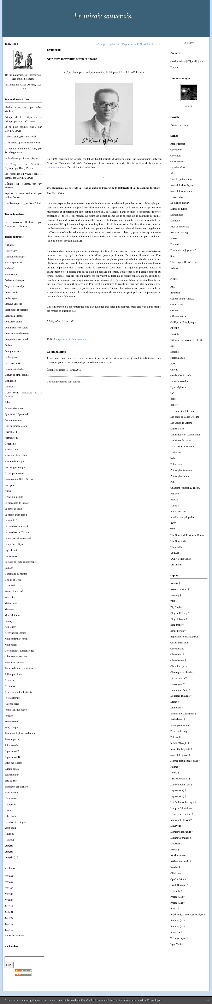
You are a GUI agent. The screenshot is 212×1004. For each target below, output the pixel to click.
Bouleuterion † (178, 630)
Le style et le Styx (14, 544)
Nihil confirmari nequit (16, 638)
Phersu (173, 238)
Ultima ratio (11, 798)
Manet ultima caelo (14, 591)
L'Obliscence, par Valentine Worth (22, 142)
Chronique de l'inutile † (182, 672)
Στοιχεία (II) (11, 851)
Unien (8, 810)
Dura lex (9, 386)
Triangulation (11, 792)
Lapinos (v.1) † (178, 790)
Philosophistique (13, 674)
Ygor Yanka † (177, 944)
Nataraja (9, 621)
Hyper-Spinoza (178, 387)
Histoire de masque (14, 461)
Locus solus (11, 556)
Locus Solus (176, 214)
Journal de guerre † (180, 755)
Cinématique (176, 161)
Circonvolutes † (178, 678)
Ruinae (174, 499)
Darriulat (175, 334)
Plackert (174, 244)
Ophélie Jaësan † (179, 879)
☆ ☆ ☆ (189, 106)
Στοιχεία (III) (11, 857)
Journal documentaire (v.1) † (185, 760)
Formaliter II (11, 437)
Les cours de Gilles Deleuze (184, 416)
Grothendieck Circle (180, 375)
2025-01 (9, 876)
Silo (172, 256)
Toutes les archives (14, 935)
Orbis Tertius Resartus (16, 656)
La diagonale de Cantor (17, 502)
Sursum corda (12, 768)
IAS (172, 393)
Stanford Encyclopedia (182, 517)
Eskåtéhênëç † (177, 719)
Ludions (9, 567)
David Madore (177, 167)
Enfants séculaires (14, 408)
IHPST (173, 405)
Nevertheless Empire (15, 632)
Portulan (174, 67)
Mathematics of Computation (185, 434)
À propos (189, 42)
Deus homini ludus (14, 369)
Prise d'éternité (12, 697)
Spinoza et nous (178, 511)
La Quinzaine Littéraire (182, 411)
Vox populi (10, 827)
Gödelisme (10, 443)
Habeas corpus (12, 449)
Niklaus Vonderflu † (180, 861)
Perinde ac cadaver (14, 662)
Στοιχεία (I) (10, 845)
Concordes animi (13, 321)
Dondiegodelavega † (181, 695)
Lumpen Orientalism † (182, 808)
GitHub (174, 369)
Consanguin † (177, 684)
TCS (172, 529)
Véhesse (174, 268)
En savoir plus (154, 1000)
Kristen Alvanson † (180, 778)
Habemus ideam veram (16, 455)
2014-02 (9, 917)
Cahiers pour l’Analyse (182, 298)
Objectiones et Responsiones (19, 650)
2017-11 (9, 905)
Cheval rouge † (178, 660)
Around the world (179, 125)
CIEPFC (174, 310)
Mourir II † (176, 843)
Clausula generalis (14, 315)
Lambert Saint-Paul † (181, 784)
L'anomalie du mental (16, 573)
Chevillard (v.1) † (179, 666)
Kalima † (175, 766)
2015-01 (9, 911)
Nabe (173, 458)
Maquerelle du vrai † (181, 820)
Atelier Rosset (177, 143)
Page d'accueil (130, 44)
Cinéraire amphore (181, 77)
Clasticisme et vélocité (16, 309)
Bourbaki (175, 292)
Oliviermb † (176, 873)
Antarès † (175, 583)
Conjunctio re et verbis (16, 327)
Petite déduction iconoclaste (19, 668)
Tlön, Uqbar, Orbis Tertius (184, 262)
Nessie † (174, 849)
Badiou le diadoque (14, 280)
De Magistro (11, 357)
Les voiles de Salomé (181, 422)
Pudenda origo (12, 703)
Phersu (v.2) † (177, 902)
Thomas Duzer (178, 547)
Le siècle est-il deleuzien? (18, 538)
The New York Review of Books (187, 535)
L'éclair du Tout (13, 579)
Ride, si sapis (11, 727)
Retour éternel (12, 721)
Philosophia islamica (181, 470)
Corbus (8, 345)
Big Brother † (177, 607)
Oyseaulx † (176, 891)
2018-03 (9, 900)
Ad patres (9, 244)
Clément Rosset (178, 316)
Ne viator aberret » (150, 44)
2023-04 (9, 882)
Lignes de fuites (178, 208)
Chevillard (175, 155)
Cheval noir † (177, 654)
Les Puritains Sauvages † (183, 802)
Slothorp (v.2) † (178, 926)
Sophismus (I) (12, 751)
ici (63, 321)
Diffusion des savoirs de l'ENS (186, 340)
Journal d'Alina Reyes (181, 185)
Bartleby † (175, 595)
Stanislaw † (176, 932)
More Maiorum (12, 615)
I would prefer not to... (182, 179)
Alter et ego (11, 250)
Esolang (174, 351)
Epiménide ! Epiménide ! (17, 414)
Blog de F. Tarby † (179, 613)
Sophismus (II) (12, 757)
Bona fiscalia (11, 292)
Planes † (174, 908)
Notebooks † (176, 867)
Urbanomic (176, 564)
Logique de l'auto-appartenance (21, 561)
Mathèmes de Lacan (180, 440)
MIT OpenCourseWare (182, 446)
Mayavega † (176, 825)
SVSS (173, 523)
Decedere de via (13, 363)
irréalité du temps (56, 167)
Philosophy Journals (180, 476)
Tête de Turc (11, 780)
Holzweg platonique (15, 467)
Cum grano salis (13, 351)
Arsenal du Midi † (179, 589)
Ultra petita (10, 804)
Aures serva (11, 274)
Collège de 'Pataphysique (183, 322)
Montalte (175, 220)
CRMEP (174, 328)
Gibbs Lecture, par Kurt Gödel (20, 136)
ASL (172, 286)
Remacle (174, 493)
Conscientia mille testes (17, 333)
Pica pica (9, 680)
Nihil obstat (11, 644)
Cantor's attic (177, 304)
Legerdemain (11, 550)
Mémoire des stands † (181, 831)
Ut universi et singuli (15, 822)
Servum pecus (12, 739)
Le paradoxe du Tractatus (17, 532)
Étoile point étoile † (180, 725)
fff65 (172, 173)
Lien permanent (62, 339)
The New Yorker (178, 541)
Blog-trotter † (177, 624)
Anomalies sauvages (15, 256)
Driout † (174, 701)
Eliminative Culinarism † (183, 713)
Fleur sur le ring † (179, 731)
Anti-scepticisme (13, 262)
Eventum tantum (13, 420)
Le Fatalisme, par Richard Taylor (21, 158)
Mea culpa (10, 597)
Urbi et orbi (11, 816)
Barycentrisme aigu (14, 286)
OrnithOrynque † (179, 885)
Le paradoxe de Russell (17, 526)
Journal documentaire (181, 191)
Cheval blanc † (178, 648)
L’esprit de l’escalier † (181, 814)
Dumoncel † (176, 707)
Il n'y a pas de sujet (14, 473)
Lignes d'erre (177, 428)
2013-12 (9, 923)
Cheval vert (176, 149)
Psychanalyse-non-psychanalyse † (187, 914)
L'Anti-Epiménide (14, 496)
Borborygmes (11, 298)
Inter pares (10, 485)
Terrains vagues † (179, 938)
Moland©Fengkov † (180, 837)
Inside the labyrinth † (181, 749)
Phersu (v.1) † (177, 896)
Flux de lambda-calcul (16, 425)
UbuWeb (174, 552)
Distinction (10, 380)
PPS (172, 481)
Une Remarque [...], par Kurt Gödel (23, 203)
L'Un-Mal (10, 585)
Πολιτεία (9, 839)
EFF (172, 345)
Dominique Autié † (180, 690)
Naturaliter (10, 626)
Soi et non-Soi (12, 745)
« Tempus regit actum (108, 44)
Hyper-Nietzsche (179, 381)
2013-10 (9, 929)
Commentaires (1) (81, 339)
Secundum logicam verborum (20, 733)
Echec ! (8, 402)
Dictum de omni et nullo (17, 374)
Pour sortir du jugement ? (183, 250)
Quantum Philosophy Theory (185, 487)
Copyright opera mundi (16, 339)
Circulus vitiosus (13, 303)
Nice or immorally (179, 226)
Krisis (8, 490)
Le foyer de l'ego (13, 508)
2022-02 (9, 894)
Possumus (10, 686)
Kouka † (174, 772)
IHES (173, 399)
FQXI (173, 363)
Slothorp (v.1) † (178, 920)
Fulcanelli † (176, 737)
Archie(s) (9, 268)
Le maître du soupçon (16, 514)
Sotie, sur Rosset (13, 762)
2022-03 (9, 888)
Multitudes (176, 452)
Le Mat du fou (12, 520)
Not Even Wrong (179, 232)
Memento (9, 609)
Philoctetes (176, 464)
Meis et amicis (12, 603)
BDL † (173, 601)
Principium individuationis (18, 692)
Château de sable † (180, 642)
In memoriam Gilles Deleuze (19, 479)
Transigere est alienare (16, 786)
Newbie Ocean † (178, 855)
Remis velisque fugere (16, 709)
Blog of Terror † (178, 619)
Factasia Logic (177, 357)
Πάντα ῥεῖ (10, 833)
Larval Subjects (178, 197)
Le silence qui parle (180, 202)
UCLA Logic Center (180, 558)
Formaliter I (11, 431)
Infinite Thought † (179, 743)
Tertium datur (11, 774)
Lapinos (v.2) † (178, 796)
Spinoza (174, 505)
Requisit (9, 715)
